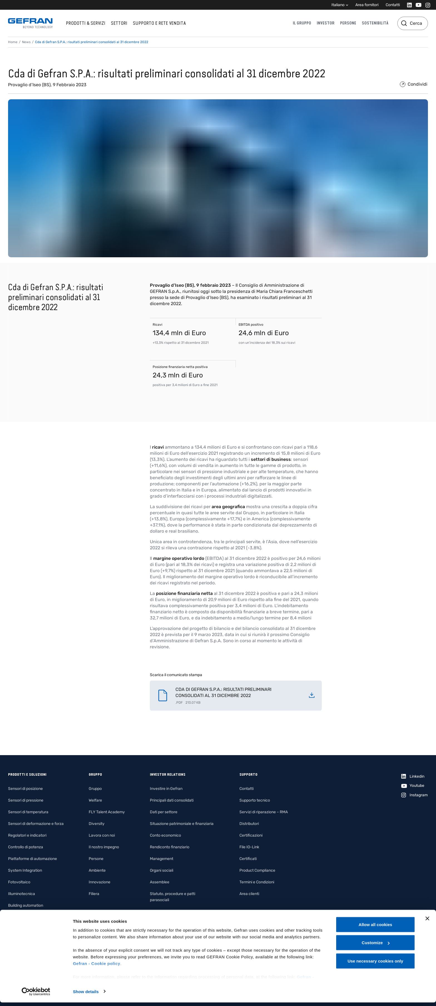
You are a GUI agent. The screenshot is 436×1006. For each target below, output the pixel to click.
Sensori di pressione (25, 800)
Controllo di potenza (25, 847)
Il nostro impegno (104, 847)
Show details (86, 995)
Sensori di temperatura (28, 812)
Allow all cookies (375, 928)
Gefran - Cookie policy (96, 967)
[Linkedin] (407, 4)
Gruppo (95, 788)
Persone (348, 23)
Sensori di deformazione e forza (36, 823)
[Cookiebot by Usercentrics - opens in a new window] (36, 995)
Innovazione (99, 882)
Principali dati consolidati (172, 800)
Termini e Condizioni (256, 882)
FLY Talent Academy (107, 812)
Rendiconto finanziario (169, 847)
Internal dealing (163, 911)
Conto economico (165, 835)
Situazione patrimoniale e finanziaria (182, 823)
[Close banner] (427, 922)
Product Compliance (257, 870)
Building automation (25, 905)
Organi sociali (161, 870)
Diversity (97, 823)
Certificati (248, 858)
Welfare (95, 800)
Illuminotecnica (21, 893)
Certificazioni (250, 835)
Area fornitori (366, 5)
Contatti (393, 5)
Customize (376, 946)
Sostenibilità (375, 23)
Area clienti (249, 893)
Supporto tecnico (254, 800)
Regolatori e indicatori (27, 835)
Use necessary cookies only (375, 964)
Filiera (94, 893)
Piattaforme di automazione (32, 858)
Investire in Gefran (166, 788)
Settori (119, 23)
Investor (326, 23)
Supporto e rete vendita (159, 23)
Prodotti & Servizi (85, 23)
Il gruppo (302, 23)
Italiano (338, 5)
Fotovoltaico (19, 882)
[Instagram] (426, 4)
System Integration (25, 870)
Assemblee (159, 882)
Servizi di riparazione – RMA (263, 812)
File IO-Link (249, 847)
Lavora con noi (102, 835)
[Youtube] (417, 5)
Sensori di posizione (25, 788)
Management (161, 858)
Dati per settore (163, 812)
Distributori (249, 823)
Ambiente (97, 870)
